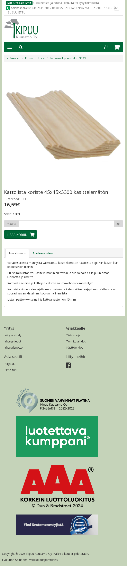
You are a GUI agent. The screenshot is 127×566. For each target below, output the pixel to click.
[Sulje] (116, 8)
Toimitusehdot (76, 341)
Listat (42, 58)
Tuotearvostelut (43, 253)
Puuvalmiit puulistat (62, 58)
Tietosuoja (73, 335)
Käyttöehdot (74, 347)
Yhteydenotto (14, 347)
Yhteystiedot (13, 341)
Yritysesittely (13, 335)
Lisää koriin (17, 235)
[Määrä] (66, 223)
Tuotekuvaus (17, 253)
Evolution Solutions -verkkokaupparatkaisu (30, 560)
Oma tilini (11, 370)
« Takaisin (13, 58)
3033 (82, 58)
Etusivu (29, 58)
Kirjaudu (10, 364)
